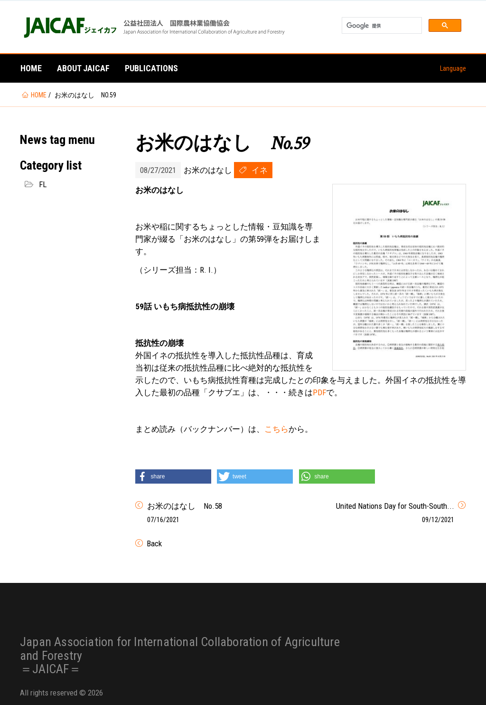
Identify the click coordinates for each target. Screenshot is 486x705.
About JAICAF (83, 68)
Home (31, 68)
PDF (319, 392)
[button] (173, 476)
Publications (151, 68)
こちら (276, 429)
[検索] (380, 25)
